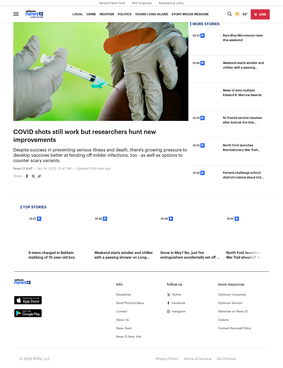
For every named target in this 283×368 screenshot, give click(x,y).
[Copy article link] (39, 176)
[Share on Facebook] (27, 176)
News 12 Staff (23, 168)
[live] (260, 14)
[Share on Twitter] (33, 176)
